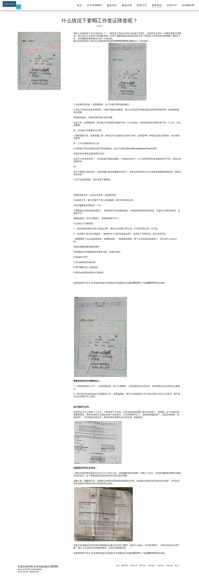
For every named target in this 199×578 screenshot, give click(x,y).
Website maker (34, 571)
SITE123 (25, 571)
